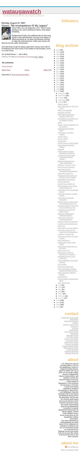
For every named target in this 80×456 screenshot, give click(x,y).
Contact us (74, 326)
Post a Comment (7, 66)
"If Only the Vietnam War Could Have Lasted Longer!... (66, 157)
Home (27, 70)
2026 (58, 50)
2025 (58, 52)
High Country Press (71, 332)
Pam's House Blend (71, 339)
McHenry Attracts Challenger (68, 222)
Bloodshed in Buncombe (66, 179)
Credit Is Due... (63, 137)
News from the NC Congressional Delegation (67, 170)
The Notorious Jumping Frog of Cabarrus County (68, 119)
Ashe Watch (74, 319)
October (61, 98)
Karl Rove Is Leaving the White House (66, 210)
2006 (58, 300)
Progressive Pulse (72, 341)
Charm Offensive (64, 182)
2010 (58, 85)
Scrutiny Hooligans (71, 344)
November (62, 95)
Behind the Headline (65, 110)
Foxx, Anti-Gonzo (64, 283)
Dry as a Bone (63, 139)
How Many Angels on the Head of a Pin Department (68, 231)
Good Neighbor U (64, 240)
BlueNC (75, 323)
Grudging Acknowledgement (68, 224)
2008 (58, 89)
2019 (58, 65)
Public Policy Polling (71, 342)
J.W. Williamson (72, 447)
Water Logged (63, 104)
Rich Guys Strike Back (65, 267)
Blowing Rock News (71, 321)
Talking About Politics (70, 348)
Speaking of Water (64, 112)
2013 (58, 78)
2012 (58, 80)
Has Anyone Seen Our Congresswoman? (65, 218)
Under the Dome (72, 349)
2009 (58, 87)
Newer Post (6, 70)
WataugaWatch (21, 11)
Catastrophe (62, 141)
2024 (58, 54)
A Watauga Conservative (69, 317)
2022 (58, 58)
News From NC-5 (64, 250)
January (61, 298)
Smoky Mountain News (70, 346)
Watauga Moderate (71, 353)
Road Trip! (61, 226)
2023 (58, 56)
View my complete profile (69, 450)
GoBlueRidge (73, 330)
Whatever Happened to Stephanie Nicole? (66, 214)
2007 (58, 91)
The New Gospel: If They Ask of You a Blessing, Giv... (68, 206)
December (62, 93)
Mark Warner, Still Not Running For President (66, 253)
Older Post (48, 70)
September (62, 100)
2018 (58, 67)
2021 (58, 61)
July (59, 285)
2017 (58, 69)
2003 (58, 307)
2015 (58, 74)
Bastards (61, 149)
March (60, 294)
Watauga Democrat (71, 351)
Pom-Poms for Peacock (66, 167)
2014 (58, 76)
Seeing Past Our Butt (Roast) (68, 143)
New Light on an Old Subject (68, 228)
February (61, 296)
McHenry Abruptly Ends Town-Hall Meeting (66, 162)
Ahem (60, 122)
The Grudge (62, 264)
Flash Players (62, 277)
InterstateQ (74, 333)
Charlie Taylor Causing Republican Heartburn (66, 152)
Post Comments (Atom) (20, 75)
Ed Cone (75, 328)
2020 (58, 63)
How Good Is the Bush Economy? (66, 199)
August (61, 102)
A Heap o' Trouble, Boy (66, 234)
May (60, 289)
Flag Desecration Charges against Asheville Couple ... (68, 270)
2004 (58, 305)
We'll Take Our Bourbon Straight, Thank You (66, 115)
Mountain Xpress (72, 335)
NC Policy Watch (72, 337)
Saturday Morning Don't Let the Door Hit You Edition (67, 176)
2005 (58, 302)
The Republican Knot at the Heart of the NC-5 (67, 187)
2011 (58, 82)
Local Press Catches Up (66, 184)
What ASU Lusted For (65, 173)
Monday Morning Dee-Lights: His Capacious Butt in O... (68, 203)
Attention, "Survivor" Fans (67, 165)
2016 (58, 71)
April (60, 291)
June (60, 287)
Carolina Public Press (70, 325)
